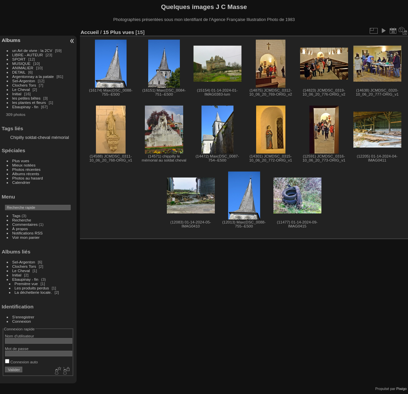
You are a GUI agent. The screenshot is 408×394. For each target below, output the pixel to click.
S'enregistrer (23, 317)
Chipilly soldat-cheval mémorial (39, 137)
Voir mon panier (26, 237)
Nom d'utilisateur (19, 336)
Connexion (21, 321)
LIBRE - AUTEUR (27, 55)
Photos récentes (26, 169)
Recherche (21, 220)
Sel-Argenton (23, 81)
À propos (20, 228)
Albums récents (25, 174)
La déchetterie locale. (33, 292)
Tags (16, 215)
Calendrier (21, 182)
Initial (16, 94)
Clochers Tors (24, 85)
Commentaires (25, 224)
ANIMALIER (22, 68)
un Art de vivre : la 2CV (32, 50)
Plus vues (20, 161)
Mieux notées (24, 165)
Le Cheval (21, 89)
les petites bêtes (26, 98)
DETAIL (19, 72)
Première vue (26, 283)
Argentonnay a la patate (33, 76)
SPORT (19, 59)
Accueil (90, 32)
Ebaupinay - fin (25, 107)
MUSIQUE (21, 63)
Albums (11, 40)
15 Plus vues (118, 32)
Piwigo (401, 389)
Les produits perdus (32, 288)
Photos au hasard (27, 178)
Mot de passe (17, 348)
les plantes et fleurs (29, 102)
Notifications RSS (27, 233)
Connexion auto (21, 362)
